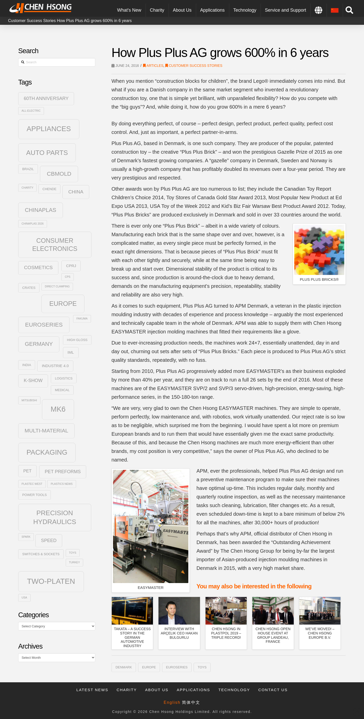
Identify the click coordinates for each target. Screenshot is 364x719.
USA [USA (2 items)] (24, 597)
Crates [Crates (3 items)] (28, 288)
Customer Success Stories (32, 20)
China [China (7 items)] (75, 191)
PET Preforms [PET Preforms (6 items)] (63, 471)
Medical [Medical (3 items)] (62, 390)
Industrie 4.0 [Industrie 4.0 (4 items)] (55, 366)
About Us (156, 690)
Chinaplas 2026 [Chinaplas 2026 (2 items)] (32, 223)
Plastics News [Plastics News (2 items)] (62, 483)
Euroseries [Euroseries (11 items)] (44, 324)
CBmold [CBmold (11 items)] (59, 173)
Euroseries (177, 667)
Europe (149, 667)
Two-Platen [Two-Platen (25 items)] (51, 581)
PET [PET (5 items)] (27, 471)
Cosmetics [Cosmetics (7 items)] (38, 267)
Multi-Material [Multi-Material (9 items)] (46, 430)
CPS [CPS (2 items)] (68, 276)
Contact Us (273, 690)
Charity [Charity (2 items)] (27, 187)
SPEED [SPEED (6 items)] (48, 540)
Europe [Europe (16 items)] (63, 303)
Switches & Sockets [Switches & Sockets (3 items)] (40, 554)
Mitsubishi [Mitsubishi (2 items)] (29, 400)
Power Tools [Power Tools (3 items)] (34, 495)
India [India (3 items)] (26, 365)
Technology (234, 690)
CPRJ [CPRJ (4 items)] (71, 266)
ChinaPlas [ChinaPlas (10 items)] (40, 210)
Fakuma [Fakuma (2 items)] (81, 318)
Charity (127, 690)
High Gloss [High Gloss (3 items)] (77, 340)
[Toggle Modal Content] (349, 10)
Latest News (92, 690)
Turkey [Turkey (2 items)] (74, 562)
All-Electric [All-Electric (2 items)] (30, 110)
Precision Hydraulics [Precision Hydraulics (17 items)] (54, 517)
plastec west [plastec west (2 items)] (31, 483)
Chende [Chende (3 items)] (49, 189)
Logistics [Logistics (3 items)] (64, 378)
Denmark (124, 667)
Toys (202, 667)
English (172, 702)
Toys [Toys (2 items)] (72, 552)
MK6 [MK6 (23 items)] (58, 409)
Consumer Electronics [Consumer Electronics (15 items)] (55, 244)
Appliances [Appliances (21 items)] (49, 129)
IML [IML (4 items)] (70, 352)
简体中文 (191, 702)
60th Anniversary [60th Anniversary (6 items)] (46, 98)
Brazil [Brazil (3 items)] (28, 169)
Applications (193, 690)
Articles (153, 66)
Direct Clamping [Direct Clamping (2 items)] (57, 286)
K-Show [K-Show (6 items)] (33, 380)
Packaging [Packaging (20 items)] (47, 452)
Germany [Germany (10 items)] (39, 344)
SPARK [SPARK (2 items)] (25, 536)
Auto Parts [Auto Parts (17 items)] (47, 152)
